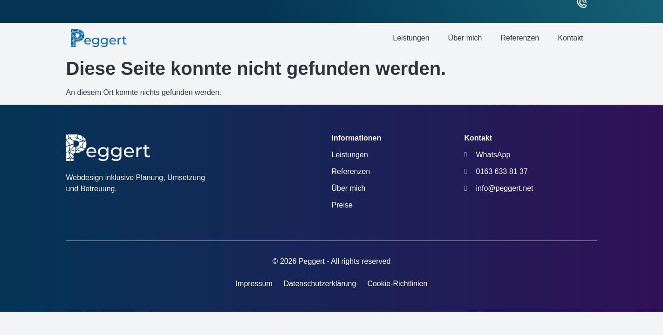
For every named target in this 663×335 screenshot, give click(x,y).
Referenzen (520, 38)
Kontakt (570, 38)
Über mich (465, 38)
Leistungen (411, 38)
